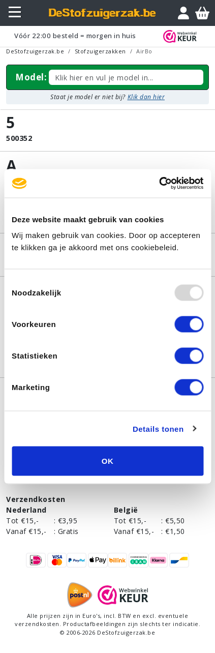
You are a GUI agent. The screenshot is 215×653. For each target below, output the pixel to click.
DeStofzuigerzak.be (35, 51)
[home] (103, 13)
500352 (19, 138)
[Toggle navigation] (16, 12)
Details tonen (158, 428)
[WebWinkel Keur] (182, 36)
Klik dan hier (146, 97)
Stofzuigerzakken (100, 51)
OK (108, 461)
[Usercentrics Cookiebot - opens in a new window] (158, 183)
